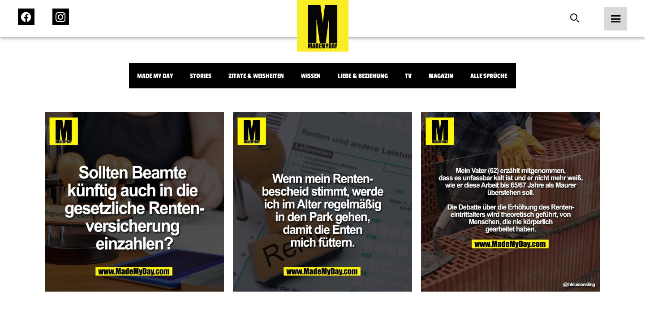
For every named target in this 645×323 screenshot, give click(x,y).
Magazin (441, 76)
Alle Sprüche (488, 76)
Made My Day (155, 76)
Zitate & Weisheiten (256, 76)
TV (408, 76)
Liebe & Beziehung (363, 76)
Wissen (311, 76)
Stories (200, 76)
